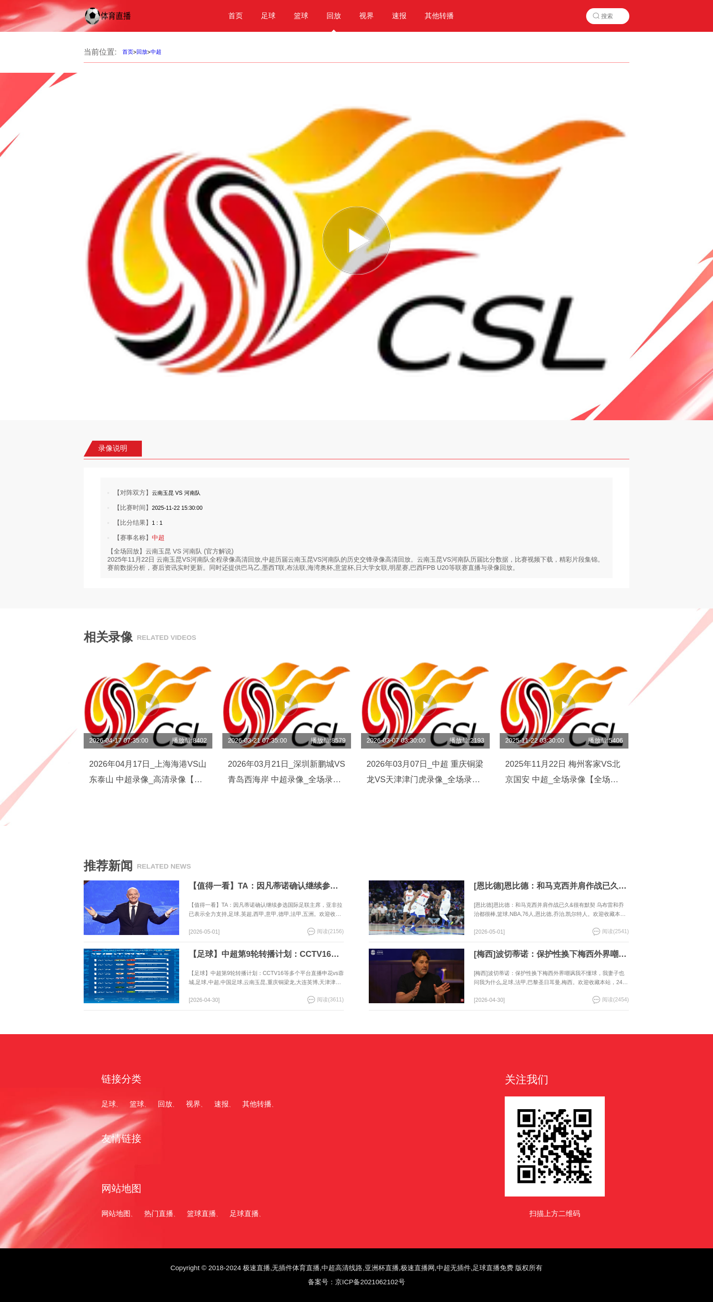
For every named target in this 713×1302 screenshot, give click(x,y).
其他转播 (256, 1104)
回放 (141, 52)
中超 (156, 52)
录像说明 (112, 448)
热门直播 (158, 1213)
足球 (108, 1104)
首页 (127, 52)
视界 (193, 1104)
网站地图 (116, 1213)
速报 (221, 1104)
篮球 (137, 1104)
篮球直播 (201, 1213)
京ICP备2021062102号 (370, 1282)
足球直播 (244, 1213)
